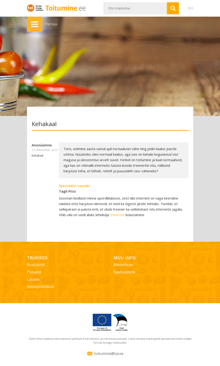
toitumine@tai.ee (109, 353)
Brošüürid (36, 264)
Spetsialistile (124, 272)
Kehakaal (37, 155)
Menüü (34, 24)
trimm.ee (117, 214)
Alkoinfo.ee (123, 264)
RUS (190, 8)
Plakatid (34, 272)
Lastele (33, 279)
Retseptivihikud (40, 286)
